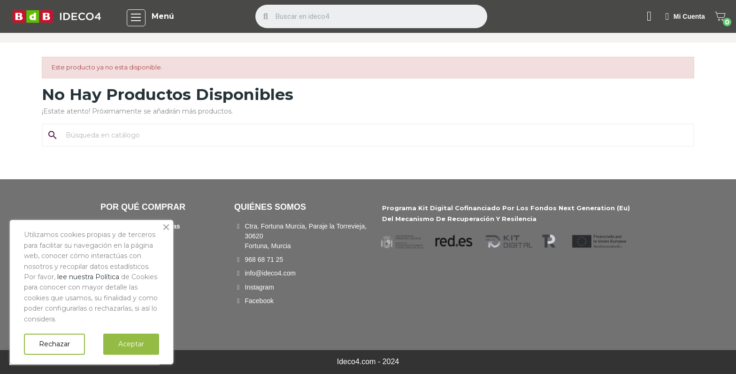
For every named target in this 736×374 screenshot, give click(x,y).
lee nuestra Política (88, 277)
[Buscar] (373, 135)
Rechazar (54, 344)
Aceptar (131, 344)
